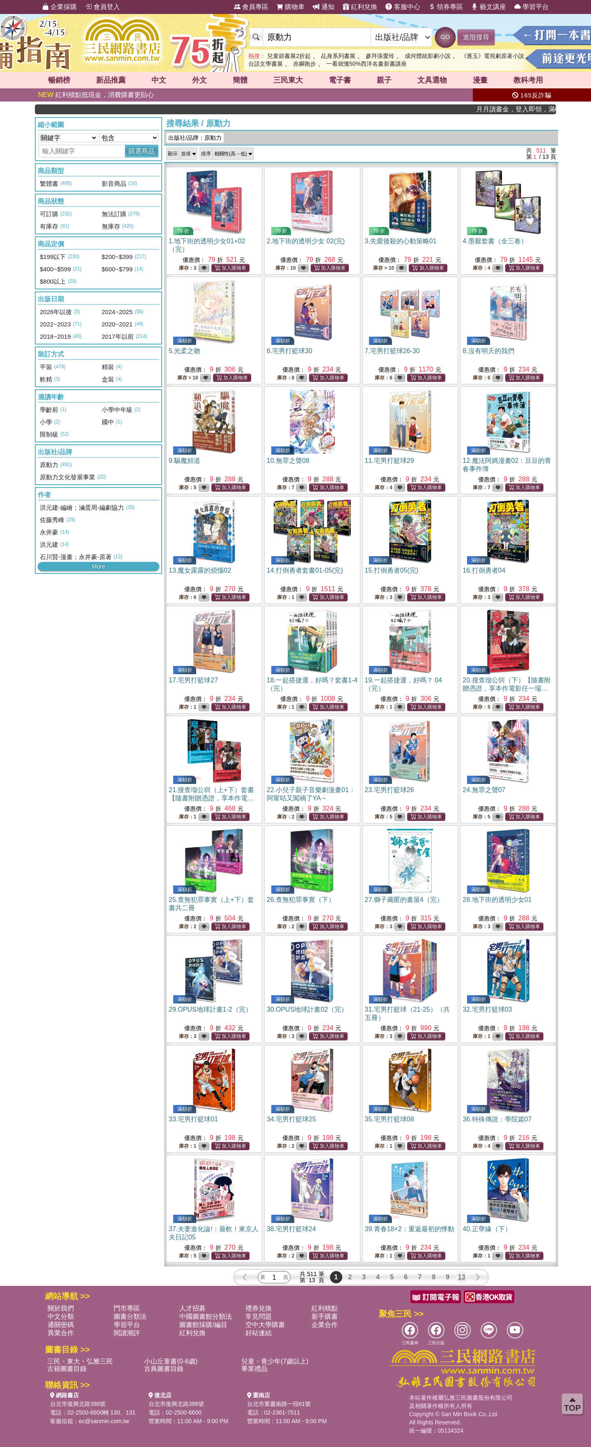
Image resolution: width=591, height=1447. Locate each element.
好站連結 (258, 1332)
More (98, 566)
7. (392, 350)
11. (389, 460)
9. (184, 460)
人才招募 (192, 1308)
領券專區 (445, 6)
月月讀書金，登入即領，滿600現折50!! (533, 109)
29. (210, 1009)
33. (193, 1119)
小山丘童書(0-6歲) (170, 1361)
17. (193, 680)
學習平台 (531, 6)
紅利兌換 (360, 6)
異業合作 (61, 1332)
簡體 (240, 80)
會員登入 (102, 6)
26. (301, 899)
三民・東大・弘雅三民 (80, 1361)
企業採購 (59, 6)
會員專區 (251, 6)
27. (404, 899)
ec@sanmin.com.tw (104, 1421)
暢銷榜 (59, 80)
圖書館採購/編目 (203, 1324)
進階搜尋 (476, 37)
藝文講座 (488, 6)
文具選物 (432, 80)
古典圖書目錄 (163, 1368)
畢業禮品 (254, 1368)
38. (291, 1228)
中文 (158, 80)
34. (291, 1119)
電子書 (340, 80)
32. (487, 1009)
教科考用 (528, 80)
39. (409, 1228)
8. (488, 350)
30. (307, 1009)
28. (497, 899)
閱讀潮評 (127, 1332)
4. (495, 241)
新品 (111, 80)
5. (184, 350)
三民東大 (288, 80)
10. (288, 460)
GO (445, 36)
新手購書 (325, 1316)
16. (484, 570)
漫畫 (480, 80)
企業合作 (325, 1324)
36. (497, 1119)
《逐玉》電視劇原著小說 (492, 56)
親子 (384, 80)
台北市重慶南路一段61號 (279, 1404)
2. (306, 241)
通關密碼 (61, 1324)
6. (289, 350)
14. (305, 570)
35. (389, 1119)
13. (200, 570)
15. (392, 570)
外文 (199, 80)
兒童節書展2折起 (289, 56)
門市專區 (127, 1308)
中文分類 (61, 1316)
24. (484, 789)
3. (401, 241)
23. (389, 789)
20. (506, 688)
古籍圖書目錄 (67, 1368)
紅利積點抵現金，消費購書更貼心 (96, 94)
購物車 (291, 6)
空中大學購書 (265, 1324)
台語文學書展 (265, 63)
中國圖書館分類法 (205, 1316)
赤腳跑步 (304, 63)
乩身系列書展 (338, 56)
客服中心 (402, 6)
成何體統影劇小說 (428, 56)
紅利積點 (325, 1308)
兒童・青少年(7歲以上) (275, 1361)
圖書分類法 (130, 1316)
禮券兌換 (258, 1308)
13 (461, 1277)
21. (211, 798)
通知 (323, 6)
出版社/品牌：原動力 (195, 137)
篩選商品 (141, 151)
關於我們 (61, 1308)
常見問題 (258, 1316)
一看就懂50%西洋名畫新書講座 (366, 63)
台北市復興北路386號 (77, 1404)
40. (487, 1228)
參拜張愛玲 (380, 56)
